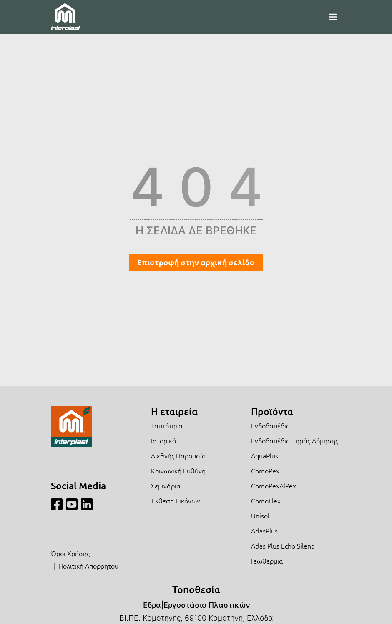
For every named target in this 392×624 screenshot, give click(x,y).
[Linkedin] (87, 504)
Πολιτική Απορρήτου (88, 565)
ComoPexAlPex (273, 485)
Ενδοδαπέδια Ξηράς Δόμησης (294, 440)
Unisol (260, 515)
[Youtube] (72, 504)
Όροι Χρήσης (70, 553)
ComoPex (265, 470)
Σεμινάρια (166, 485)
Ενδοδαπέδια (270, 425)
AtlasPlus (264, 530)
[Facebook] (57, 504)
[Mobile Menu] (332, 16)
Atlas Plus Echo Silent (282, 545)
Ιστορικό (163, 440)
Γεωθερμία (267, 560)
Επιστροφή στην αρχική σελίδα (196, 262)
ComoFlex (266, 500)
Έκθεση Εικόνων (175, 500)
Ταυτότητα (167, 425)
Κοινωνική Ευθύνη (178, 470)
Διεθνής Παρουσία (178, 455)
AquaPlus (264, 455)
